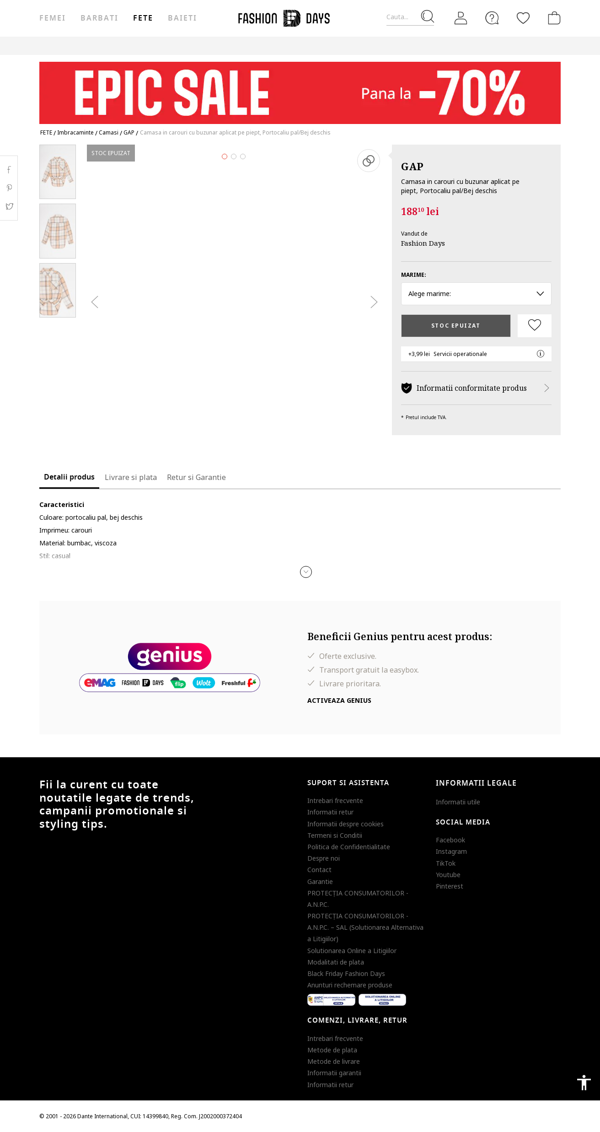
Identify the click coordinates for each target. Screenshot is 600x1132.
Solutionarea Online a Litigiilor (351, 950)
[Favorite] (523, 18)
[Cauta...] (410, 17)
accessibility (584, 1082)
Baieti (182, 18)
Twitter (9, 206)
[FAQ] (492, 18)
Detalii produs (69, 477)
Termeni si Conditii (334, 835)
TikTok (445, 863)
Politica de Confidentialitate (348, 846)
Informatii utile (458, 802)
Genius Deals (254, 45)
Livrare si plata (131, 477)
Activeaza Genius (339, 700)
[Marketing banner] (300, 88)
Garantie (320, 881)
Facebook (450, 840)
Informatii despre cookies (345, 823)
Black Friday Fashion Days (346, 973)
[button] (306, 572)
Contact (319, 869)
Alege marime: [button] (476, 293)
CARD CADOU (339, 45)
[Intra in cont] (461, 18)
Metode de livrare (333, 1061)
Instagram (451, 851)
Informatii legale (476, 783)
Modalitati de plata (335, 962)
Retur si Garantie (196, 477)
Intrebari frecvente (335, 800)
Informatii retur (330, 812)
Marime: (413, 275)
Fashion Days (423, 243)
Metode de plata (332, 1050)
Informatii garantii (334, 1072)
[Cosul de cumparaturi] (552, 18)
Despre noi (323, 858)
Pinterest (449, 886)
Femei (52, 18)
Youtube (448, 874)
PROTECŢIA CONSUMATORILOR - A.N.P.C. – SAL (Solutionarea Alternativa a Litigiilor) (365, 927)
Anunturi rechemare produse (349, 985)
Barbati (99, 18)
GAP (412, 166)
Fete (143, 18)
